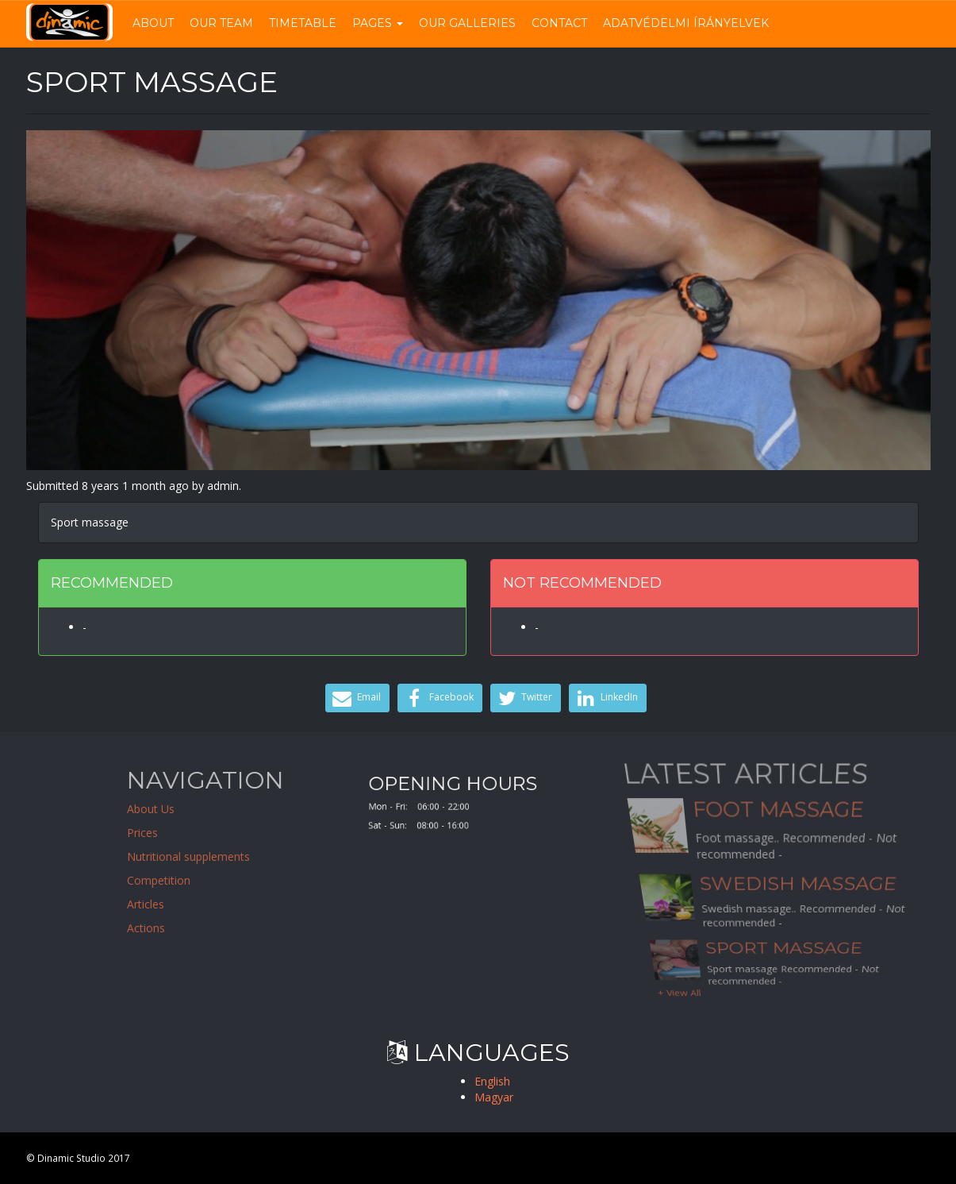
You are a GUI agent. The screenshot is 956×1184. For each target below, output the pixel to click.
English (492, 1081)
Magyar (493, 1097)
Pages (377, 23)
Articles (203, 904)
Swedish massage (797, 884)
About (153, 23)
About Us (208, 808)
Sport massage (784, 957)
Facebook (438, 698)
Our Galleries (467, 23)
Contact (559, 23)
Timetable (302, 23)
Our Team (221, 23)
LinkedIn (606, 698)
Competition (216, 880)
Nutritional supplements (246, 856)
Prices (200, 832)
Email (355, 698)
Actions (204, 927)
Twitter (524, 698)
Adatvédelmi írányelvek (686, 23)
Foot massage (778, 823)
